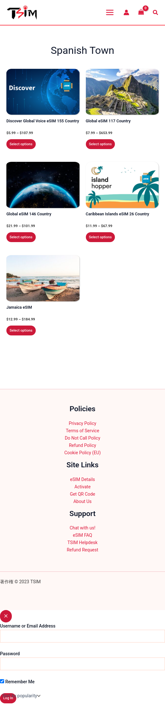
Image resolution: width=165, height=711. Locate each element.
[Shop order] (20, 695)
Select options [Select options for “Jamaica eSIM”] (21, 330)
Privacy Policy (82, 423)
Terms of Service (82, 430)
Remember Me (17, 681)
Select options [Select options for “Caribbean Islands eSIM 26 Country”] (100, 237)
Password (10, 653)
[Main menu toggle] (109, 12)
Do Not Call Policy (82, 438)
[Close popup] (6, 616)
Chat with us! (82, 527)
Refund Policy (82, 445)
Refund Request (82, 549)
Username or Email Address (28, 625)
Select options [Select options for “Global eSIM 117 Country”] (100, 144)
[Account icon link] (126, 12)
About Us (82, 501)
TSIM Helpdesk (82, 542)
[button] (156, 13)
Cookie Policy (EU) (82, 452)
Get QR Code (82, 494)
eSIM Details (82, 479)
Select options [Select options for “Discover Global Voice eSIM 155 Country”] (21, 144)
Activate (82, 486)
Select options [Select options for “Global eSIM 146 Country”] (21, 237)
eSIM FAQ (82, 535)
